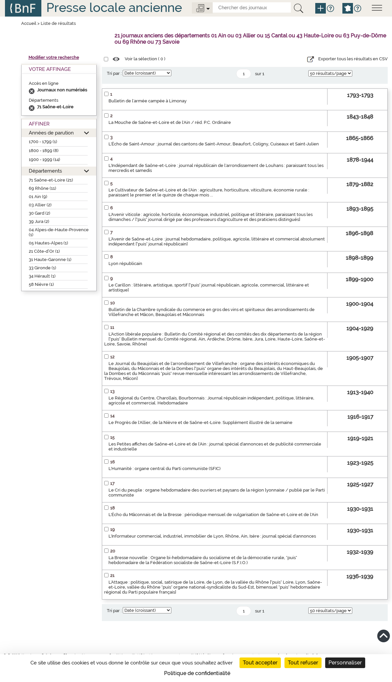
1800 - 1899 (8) (44, 150)
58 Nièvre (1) (41, 284)
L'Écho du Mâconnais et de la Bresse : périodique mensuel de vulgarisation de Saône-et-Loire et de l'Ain (213, 514)
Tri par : (114, 73)
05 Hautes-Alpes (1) (48, 242)
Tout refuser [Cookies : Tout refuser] (303, 662)
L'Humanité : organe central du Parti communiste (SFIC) (165, 468)
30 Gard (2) (39, 213)
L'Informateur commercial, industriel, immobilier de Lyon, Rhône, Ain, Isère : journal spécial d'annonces (212, 536)
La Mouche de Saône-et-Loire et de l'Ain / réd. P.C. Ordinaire (170, 122)
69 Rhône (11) (42, 188)
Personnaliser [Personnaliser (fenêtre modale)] (345, 662)
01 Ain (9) (38, 196)
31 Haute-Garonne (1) (50, 259)
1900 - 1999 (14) (44, 159)
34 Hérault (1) (42, 276)
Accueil (28, 23)
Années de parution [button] (51, 132)
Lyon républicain (125, 263)
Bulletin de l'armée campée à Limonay (148, 100)
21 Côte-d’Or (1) (44, 251)
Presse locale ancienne (114, 7)
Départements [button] (45, 171)
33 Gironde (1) (42, 267)
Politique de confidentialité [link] (197, 673)
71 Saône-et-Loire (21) (51, 180)
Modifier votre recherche (53, 57)
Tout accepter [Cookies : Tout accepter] (260, 662)
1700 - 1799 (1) (43, 141)
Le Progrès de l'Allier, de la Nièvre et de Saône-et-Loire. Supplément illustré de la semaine (200, 422)
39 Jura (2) (39, 221)
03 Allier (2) (40, 204)
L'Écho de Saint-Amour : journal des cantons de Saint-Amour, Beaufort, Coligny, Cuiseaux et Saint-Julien (214, 143)
